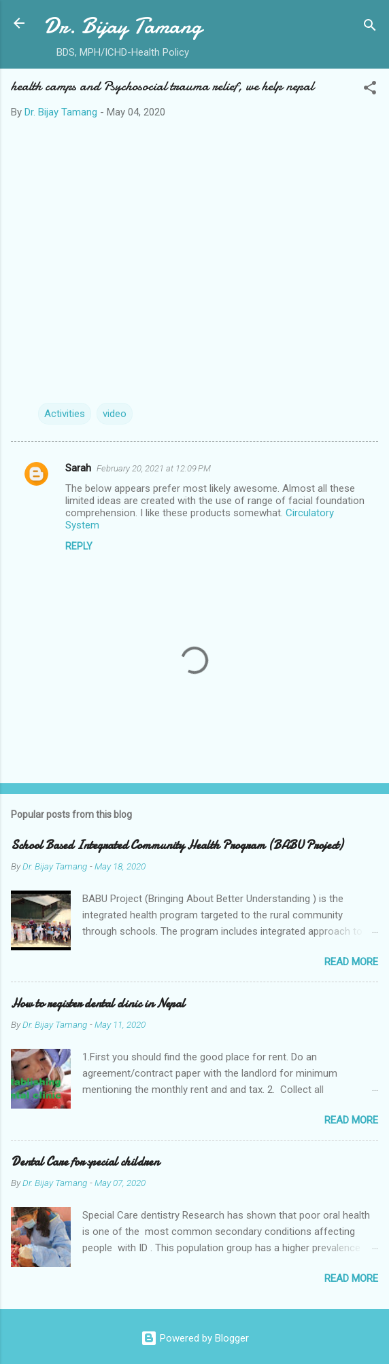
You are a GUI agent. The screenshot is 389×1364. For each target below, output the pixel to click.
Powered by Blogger (195, 1338)
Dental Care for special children (85, 1161)
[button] (370, 90)
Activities (64, 414)
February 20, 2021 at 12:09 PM (154, 468)
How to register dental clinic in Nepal (98, 1003)
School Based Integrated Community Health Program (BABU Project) (177, 845)
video (114, 414)
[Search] (370, 27)
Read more (351, 962)
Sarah (78, 468)
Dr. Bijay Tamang (123, 26)
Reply (78, 546)
